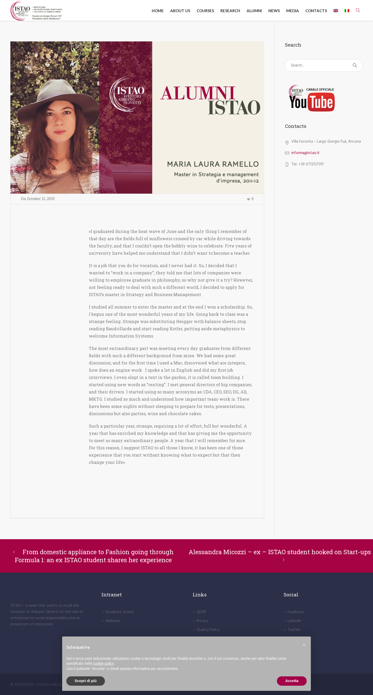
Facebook (296, 612)
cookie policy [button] (103, 663)
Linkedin (294, 621)
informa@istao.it (305, 153)
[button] (304, 645)
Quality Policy (208, 630)
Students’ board (119, 612)
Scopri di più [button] (86, 681)
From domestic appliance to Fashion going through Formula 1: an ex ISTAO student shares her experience (94, 556)
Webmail (112, 621)
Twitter (294, 630)
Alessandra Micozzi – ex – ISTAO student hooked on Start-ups (280, 552)
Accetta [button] (291, 681)
